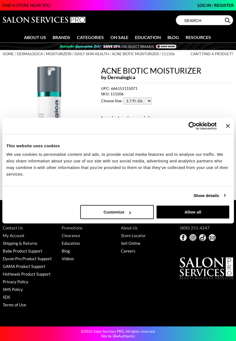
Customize (117, 212)
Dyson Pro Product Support (27, 258)
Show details (206, 195)
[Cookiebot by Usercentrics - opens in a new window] (193, 126)
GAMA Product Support (24, 266)
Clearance (71, 235)
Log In (204, 5)
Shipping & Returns (20, 243)
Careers (128, 250)
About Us (35, 37)
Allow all (193, 212)
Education (148, 37)
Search (228, 20)
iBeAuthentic (124, 336)
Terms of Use (14, 304)
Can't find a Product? (212, 54)
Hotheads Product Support (27, 273)
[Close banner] (228, 126)
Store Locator (133, 235)
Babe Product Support (22, 250)
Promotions (72, 227)
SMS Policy (13, 289)
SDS (6, 297)
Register (224, 5)
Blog (173, 37)
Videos (68, 258)
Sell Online (130, 243)
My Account (14, 235)
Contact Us (13, 227)
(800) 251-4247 (195, 227)
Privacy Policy (15, 281)
